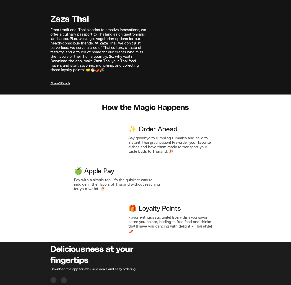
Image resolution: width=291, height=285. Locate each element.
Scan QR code (60, 83)
